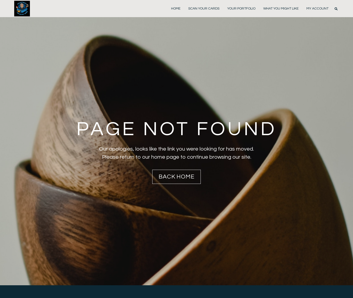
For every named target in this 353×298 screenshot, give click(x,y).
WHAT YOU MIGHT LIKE (281, 8)
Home (175, 8)
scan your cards (203, 8)
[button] (336, 9)
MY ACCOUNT (317, 8)
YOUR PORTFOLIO (241, 8)
